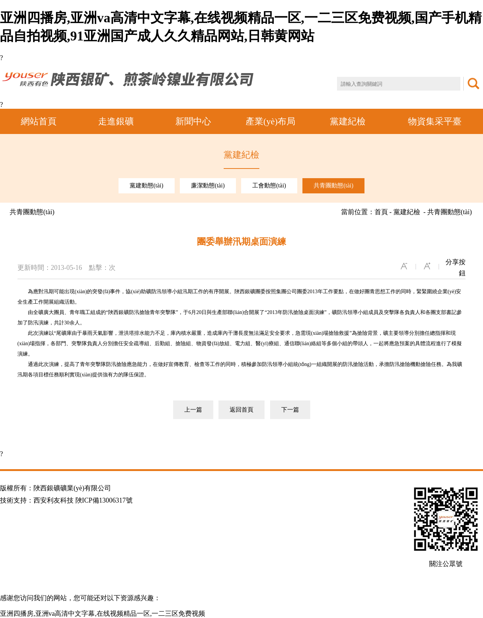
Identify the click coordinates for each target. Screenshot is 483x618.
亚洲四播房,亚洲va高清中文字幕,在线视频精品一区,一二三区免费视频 (102, 613)
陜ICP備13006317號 (104, 500)
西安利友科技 (53, 500)
